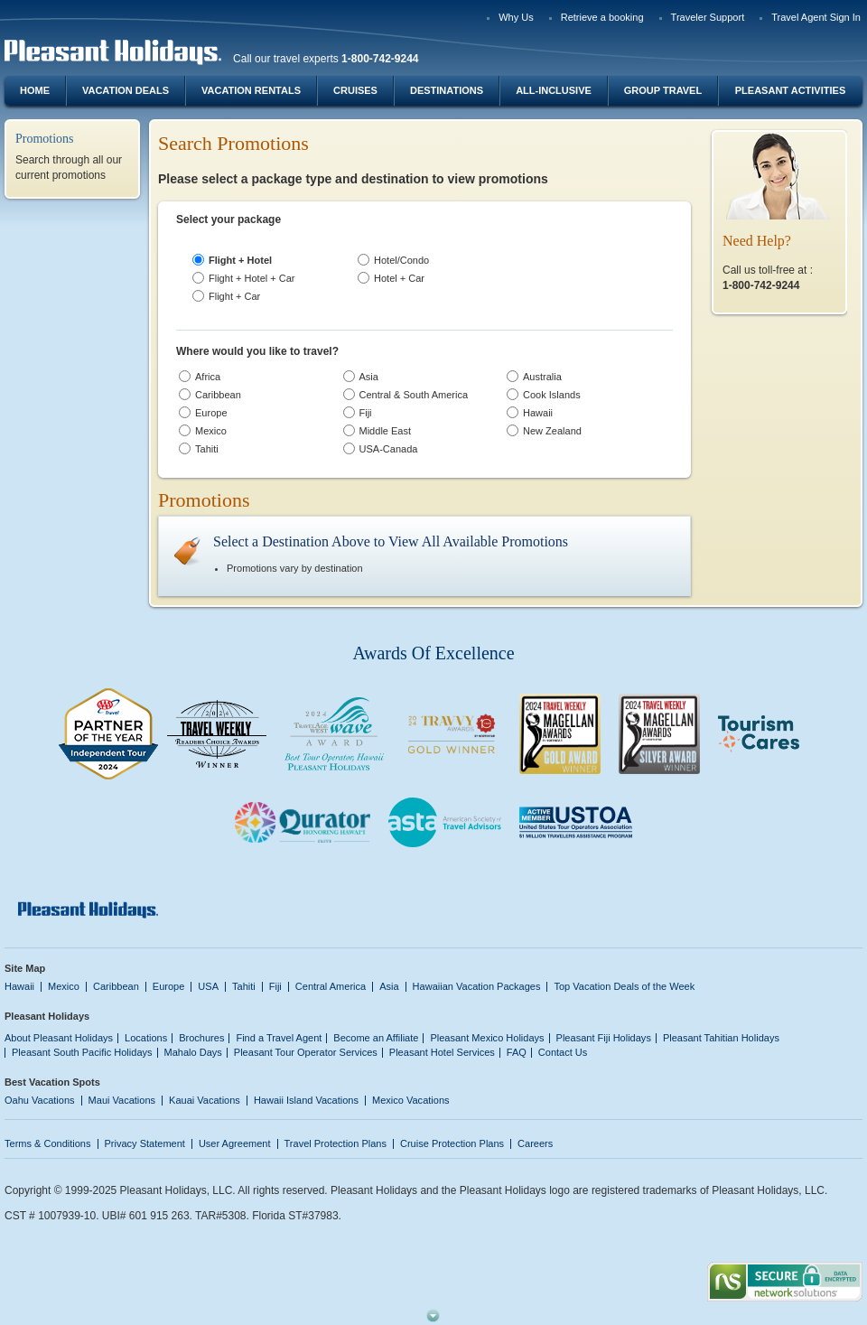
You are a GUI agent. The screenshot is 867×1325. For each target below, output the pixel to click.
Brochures (201, 1037)
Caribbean (116, 986)
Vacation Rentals (251, 90)
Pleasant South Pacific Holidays (82, 1052)
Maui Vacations (122, 1100)
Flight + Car (234, 296)
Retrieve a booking (602, 17)
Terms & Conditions (48, 1143)
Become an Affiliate (375, 1037)
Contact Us (563, 1052)
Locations (146, 1037)
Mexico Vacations (411, 1100)
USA (208, 986)
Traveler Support (708, 17)
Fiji (275, 986)
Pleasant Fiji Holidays (603, 1037)
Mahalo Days (193, 1052)
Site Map (25, 968)
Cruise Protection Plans (452, 1143)
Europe (169, 986)
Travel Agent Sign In (816, 17)
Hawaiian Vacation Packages (477, 986)
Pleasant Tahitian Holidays (721, 1037)
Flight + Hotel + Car (252, 278)
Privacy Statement (145, 1143)
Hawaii (19, 986)
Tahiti (244, 986)
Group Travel (663, 90)
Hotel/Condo (401, 260)
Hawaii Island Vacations (306, 1100)
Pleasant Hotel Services (442, 1052)
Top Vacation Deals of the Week (624, 986)
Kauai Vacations (204, 1100)
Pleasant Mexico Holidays (487, 1037)
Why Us (516, 17)
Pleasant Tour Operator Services (306, 1052)
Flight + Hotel (240, 260)
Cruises (355, 90)
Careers (535, 1143)
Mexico (63, 986)
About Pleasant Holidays (59, 1037)
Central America (330, 986)
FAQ (517, 1052)
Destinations (446, 90)
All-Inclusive (554, 90)
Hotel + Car (399, 278)
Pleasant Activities (790, 90)
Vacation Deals (125, 90)
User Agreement (235, 1143)
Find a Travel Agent (279, 1037)
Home (35, 90)
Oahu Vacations (40, 1100)
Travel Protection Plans (335, 1143)
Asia (388, 986)
